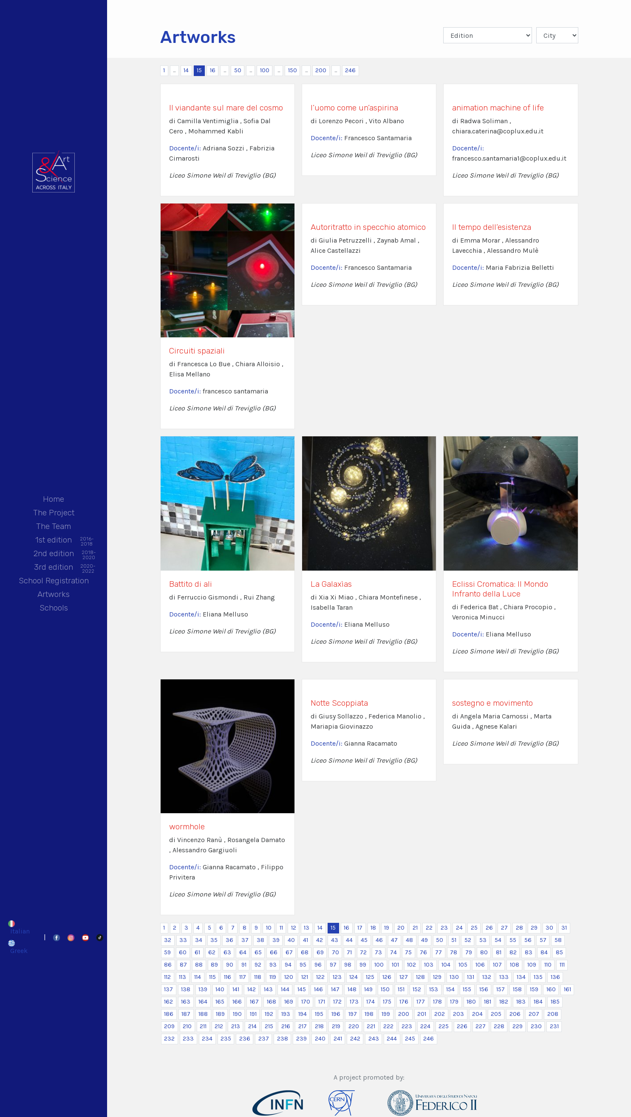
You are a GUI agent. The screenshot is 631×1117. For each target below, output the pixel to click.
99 (362, 964)
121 (304, 977)
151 (401, 989)
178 (437, 1001)
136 (555, 977)
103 (428, 964)
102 (411, 964)
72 (363, 952)
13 (306, 927)
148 (352, 989)
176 (403, 1001)
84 (544, 952)
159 (534, 989)
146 (318, 989)
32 (167, 940)
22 (429, 927)
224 (425, 1026)
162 (168, 1001)
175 (387, 1001)
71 (349, 952)
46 (379, 940)
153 (433, 989)
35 (214, 940)
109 (531, 964)
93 (273, 964)
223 (407, 1026)
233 (188, 1038)
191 (253, 1014)
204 (477, 1014)
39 (276, 940)
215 (269, 1026)
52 (467, 940)
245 (410, 1038)
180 (471, 1001)
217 (302, 1026)
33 (183, 940)
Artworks (53, 594)
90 (229, 964)
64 (242, 952)
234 (207, 1038)
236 (244, 1038)
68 (304, 952)
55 (512, 940)
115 (212, 977)
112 (167, 977)
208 (552, 1014)
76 (423, 952)
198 (369, 1014)
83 (528, 952)
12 (293, 927)
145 (301, 989)
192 (269, 1014)
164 (202, 1001)
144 (285, 989)
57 (543, 940)
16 (212, 70)
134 (521, 977)
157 (500, 989)
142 (251, 989)
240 (320, 1038)
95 (303, 964)
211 (203, 1026)
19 (386, 927)
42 (319, 940)
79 (468, 952)
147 (335, 989)
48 (409, 940)
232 (169, 1038)
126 (386, 977)
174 (370, 1001)
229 (517, 1026)
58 (558, 940)
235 (226, 1038)
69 (320, 952)
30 (549, 927)
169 (288, 1001)
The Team (53, 526)
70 (335, 952)
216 (285, 1026)
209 (169, 1026)
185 (555, 1001)
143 (268, 989)
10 (269, 927)
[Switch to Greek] (20, 947)
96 (318, 964)
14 (186, 70)
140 (219, 989)
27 (504, 927)
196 (335, 1014)
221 (371, 1026)
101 (395, 964)
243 (373, 1038)
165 (219, 1001)
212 (219, 1026)
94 (288, 964)
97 (333, 964)
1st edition (53, 540)
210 (187, 1026)
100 (264, 70)
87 (183, 964)
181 (487, 1001)
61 (197, 952)
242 (355, 1038)
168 (271, 1001)
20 (401, 927)
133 (504, 977)
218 (319, 1026)
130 (454, 977)
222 (388, 1026)
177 (420, 1001)
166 (237, 1001)
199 (386, 1014)
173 (354, 1001)
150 (292, 70)
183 (521, 1001)
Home (53, 499)
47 (394, 940)
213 (235, 1026)
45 (364, 940)
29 (534, 927)
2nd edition (54, 554)
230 (536, 1026)
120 (288, 977)
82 (513, 952)
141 (235, 989)
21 (415, 927)
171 (321, 1001)
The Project (53, 512)
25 (474, 927)
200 (320, 70)
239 (301, 1038)
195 (319, 1014)
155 (467, 989)
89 (214, 964)
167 (254, 1001)
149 (368, 989)
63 (227, 952)
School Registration (54, 580)
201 (421, 1014)
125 (370, 977)
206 (515, 1014)
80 (484, 952)
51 (453, 940)
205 (496, 1014)
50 (237, 70)
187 (185, 1014)
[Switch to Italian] (20, 927)
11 (281, 927)
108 (514, 964)
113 (182, 977)
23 (444, 927)
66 (273, 952)
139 (202, 989)
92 (258, 964)
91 (243, 964)
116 (227, 977)
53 (483, 940)
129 (437, 977)
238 (282, 1038)
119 (272, 977)
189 (220, 1014)
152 (417, 989)
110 (548, 964)
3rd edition (53, 568)
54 (498, 940)
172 (337, 1001)
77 (438, 952)
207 (534, 1014)
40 (291, 940)
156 (483, 989)
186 (168, 1014)
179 (454, 1001)
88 (199, 964)
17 (359, 927)
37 (245, 940)
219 (336, 1026)
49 (424, 940)
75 (408, 952)
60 (183, 952)
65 (258, 952)
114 (197, 977)
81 (498, 952)
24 (459, 927)
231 (554, 1026)
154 (450, 989)
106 (480, 964)
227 (480, 1026)
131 (470, 977)
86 (168, 964)
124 (353, 977)
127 (403, 977)
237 (263, 1038)
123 (337, 977)
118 (257, 977)
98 (347, 964)
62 (211, 952)
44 (349, 940)
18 (373, 927)
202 (439, 1014)
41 (305, 940)
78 (453, 952)
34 (198, 940)
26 (489, 927)
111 (562, 964)
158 (517, 989)
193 (285, 1014)
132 (486, 977)
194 (302, 1014)
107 (497, 964)
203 (458, 1014)
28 (519, 927)
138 (185, 989)
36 (229, 940)
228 (499, 1026)
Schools (54, 608)
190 (237, 1014)
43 (334, 940)
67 (289, 952)
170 (305, 1001)
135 (538, 977)
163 (185, 1001)
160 (551, 989)
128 (420, 977)
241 (338, 1038)
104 (445, 964)
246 (350, 70)
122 (320, 977)
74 (393, 952)
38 (260, 940)
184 (538, 1001)
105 (462, 964)
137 (168, 989)
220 (353, 1026)
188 (203, 1014)
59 (167, 952)
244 (392, 1038)
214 (252, 1026)
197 (352, 1014)
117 (242, 977)
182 (503, 1001)
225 (444, 1026)
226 (462, 1026)
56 (528, 940)
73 (378, 952)
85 (559, 952)
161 (567, 989)
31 (564, 927)
